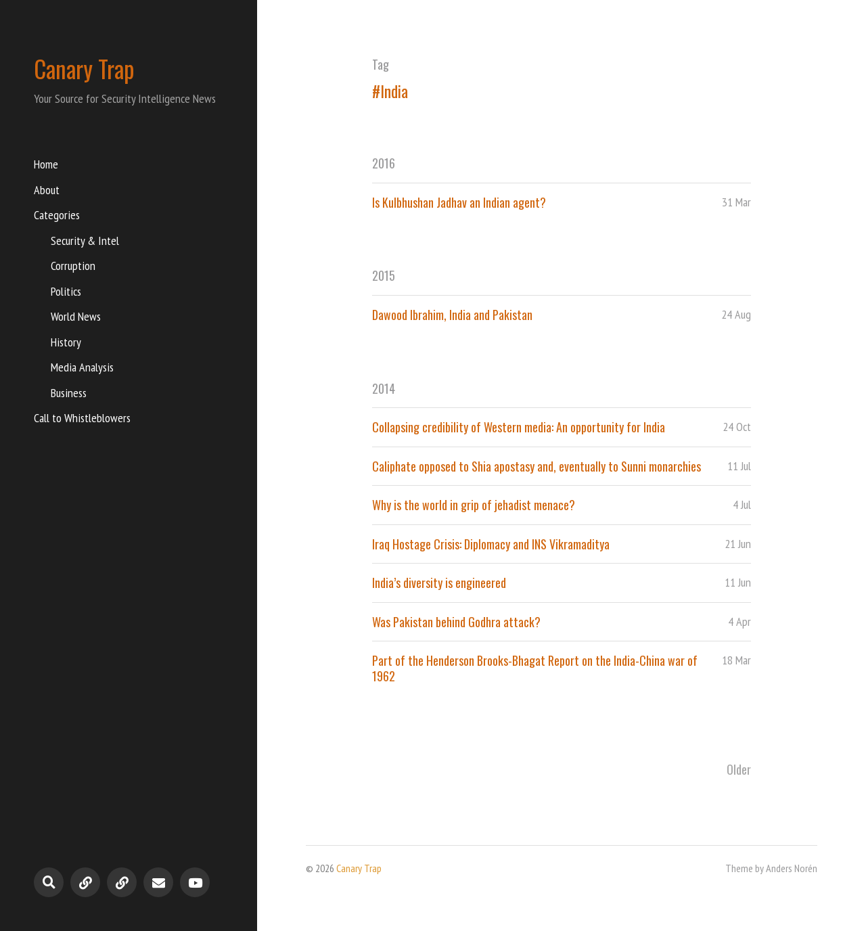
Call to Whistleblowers (82, 418)
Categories (57, 215)
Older (739, 769)
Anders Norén (791, 868)
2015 (383, 275)
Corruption (73, 265)
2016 (383, 163)
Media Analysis (82, 367)
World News (76, 316)
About (47, 190)
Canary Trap (84, 68)
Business (69, 393)
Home (46, 164)
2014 (383, 388)
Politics (66, 291)
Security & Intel (85, 240)
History (66, 342)
